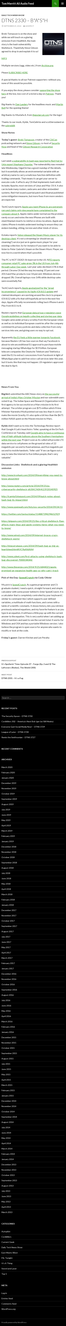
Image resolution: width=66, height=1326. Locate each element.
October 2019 (8, 793)
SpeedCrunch (26, 577)
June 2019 (6, 815)
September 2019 (9, 799)
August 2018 (7, 868)
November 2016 (8, 979)
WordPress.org (8, 1309)
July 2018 (5, 873)
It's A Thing (6, 1263)
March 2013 (6, 1212)
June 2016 (6, 1005)
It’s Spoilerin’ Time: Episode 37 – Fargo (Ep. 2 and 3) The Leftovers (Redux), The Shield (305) (33, 664)
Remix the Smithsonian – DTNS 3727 (18, 737)
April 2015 (6, 1079)
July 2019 (5, 809)
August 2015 (7, 1058)
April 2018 (6, 889)
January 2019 (7, 841)
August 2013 (7, 1185)
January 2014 (7, 1159)
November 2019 (8, 788)
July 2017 (5, 936)
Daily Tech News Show (12, 15)
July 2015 (5, 1064)
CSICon (53, 139)
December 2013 (8, 1164)
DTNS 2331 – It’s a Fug (33, 676)
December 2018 (8, 846)
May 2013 (5, 1201)
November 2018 (8, 852)
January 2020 (7, 778)
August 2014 (7, 1122)
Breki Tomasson (26, 139)
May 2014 (5, 1138)
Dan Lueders (21, 104)
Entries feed (7, 1298)
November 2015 (8, 1042)
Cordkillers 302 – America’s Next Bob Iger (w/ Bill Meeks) (27, 721)
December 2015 (8, 1037)
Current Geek (7, 1242)
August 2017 (7, 931)
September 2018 (9, 862)
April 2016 (6, 1016)
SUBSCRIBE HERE (18, 72)
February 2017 (8, 963)
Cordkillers (6, 1237)
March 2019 (6, 831)
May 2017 (5, 947)
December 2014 (8, 1101)
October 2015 (8, 1048)
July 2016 (5, 1000)
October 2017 (8, 921)
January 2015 (7, 1095)
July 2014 (5, 1127)
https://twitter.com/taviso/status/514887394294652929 (30, 514)
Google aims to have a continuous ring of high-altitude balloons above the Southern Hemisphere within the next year (32, 436)
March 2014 (6, 1148)
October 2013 (8, 1175)
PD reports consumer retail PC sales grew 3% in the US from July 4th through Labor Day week (30, 263)
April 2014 (6, 1143)
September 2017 (9, 926)
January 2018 (7, 905)
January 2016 (7, 1032)
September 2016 (9, 989)
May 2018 (5, 883)
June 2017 (6, 942)
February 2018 (8, 899)
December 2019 (8, 783)
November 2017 (8, 915)
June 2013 (6, 1196)
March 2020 (6, 767)
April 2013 (6, 1207)
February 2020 (8, 772)
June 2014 (6, 1132)
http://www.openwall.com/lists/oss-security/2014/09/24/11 (32, 506)
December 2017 (8, 910)
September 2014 (9, 1117)
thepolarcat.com (40, 114)
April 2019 (6, 825)
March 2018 (6, 894)
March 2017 (6, 958)
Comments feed (8, 1303)
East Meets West (9, 1252)
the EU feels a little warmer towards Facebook (36, 337)
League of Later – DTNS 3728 (15, 732)
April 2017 (6, 952)
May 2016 (5, 1011)
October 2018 (8, 857)
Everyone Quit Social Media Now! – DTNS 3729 (23, 726)
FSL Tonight (7, 1258)
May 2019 (5, 820)
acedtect (29, 26)
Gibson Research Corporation (38, 146)
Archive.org (47, 65)
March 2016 (6, 1021)
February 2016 (8, 1027)
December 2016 (8, 974)
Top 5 (4, 1274)
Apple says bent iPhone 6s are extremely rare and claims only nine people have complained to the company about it (32, 210)
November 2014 (8, 1106)
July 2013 (5, 1191)
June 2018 (6, 878)
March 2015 (6, 1085)
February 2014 (8, 1154)
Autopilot (5, 1231)
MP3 (4, 58)
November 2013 (8, 1170)
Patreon (50, 93)
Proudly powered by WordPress (14, 1322)
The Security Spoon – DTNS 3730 (16, 716)
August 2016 (7, 995)
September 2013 (9, 1180)
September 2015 (9, 1053)
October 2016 (8, 984)
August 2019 (7, 804)
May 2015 (5, 1074)
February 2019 (8, 836)
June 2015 (6, 1069)
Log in (4, 1293)
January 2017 (7, 968)
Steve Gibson (33, 143)
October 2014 (8, 1111)
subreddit (10, 125)
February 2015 (8, 1090)
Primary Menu (62, 3)
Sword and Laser (9, 1268)
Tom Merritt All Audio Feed (17, 3)
